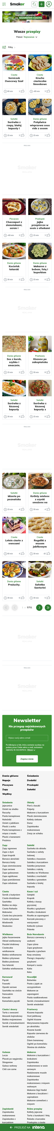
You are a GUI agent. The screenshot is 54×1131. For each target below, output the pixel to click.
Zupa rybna (32, 944)
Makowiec (7, 912)
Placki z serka (9, 826)
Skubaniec (7, 926)
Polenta (30, 929)
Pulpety (30, 809)
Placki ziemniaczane (37, 816)
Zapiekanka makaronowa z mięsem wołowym (38, 1083)
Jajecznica (7, 805)
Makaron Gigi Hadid (37, 1090)
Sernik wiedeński (35, 1004)
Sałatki (14, 119)
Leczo (5, 1055)
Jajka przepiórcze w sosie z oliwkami (40, 225)
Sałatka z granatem (37, 879)
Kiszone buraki (34, 1030)
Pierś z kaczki (33, 805)
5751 (29, 607)
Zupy (5, 789)
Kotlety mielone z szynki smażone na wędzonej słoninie (39, 502)
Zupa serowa (8, 869)
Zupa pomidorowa (11, 879)
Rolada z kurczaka (36, 1119)
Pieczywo (14, 219)
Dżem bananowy (35, 1040)
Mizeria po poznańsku (14, 498)
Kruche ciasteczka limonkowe (40, 81)
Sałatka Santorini (40, 586)
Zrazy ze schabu (35, 833)
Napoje (6, 780)
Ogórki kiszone (34, 1019)
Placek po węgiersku (12, 1059)
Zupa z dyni (8, 852)
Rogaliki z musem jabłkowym (40, 543)
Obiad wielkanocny (11, 941)
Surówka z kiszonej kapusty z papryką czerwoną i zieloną (40, 411)
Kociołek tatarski (14, 268)
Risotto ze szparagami (38, 915)
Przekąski (40, 219)
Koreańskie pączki (11, 1001)
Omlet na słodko (10, 809)
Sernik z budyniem (11, 894)
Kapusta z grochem (36, 951)
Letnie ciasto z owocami (14, 542)
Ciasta (14, 75)
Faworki (6, 983)
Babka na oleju (9, 905)
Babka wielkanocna (12, 954)
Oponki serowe (9, 987)
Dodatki (31, 780)
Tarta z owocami (10, 1012)
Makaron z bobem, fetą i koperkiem (40, 269)
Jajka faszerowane (11, 937)
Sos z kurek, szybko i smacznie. (14, 362)
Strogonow (7, 1062)
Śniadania (33, 775)
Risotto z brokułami (36, 912)
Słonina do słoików (36, 1047)
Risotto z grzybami (36, 908)
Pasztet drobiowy (10, 944)
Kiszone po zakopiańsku (40, 361)
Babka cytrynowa (10, 958)
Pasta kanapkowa (11, 816)
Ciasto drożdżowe (11, 898)
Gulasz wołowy (9, 1065)
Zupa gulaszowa (10, 872)
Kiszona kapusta (35, 1012)
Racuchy (6, 812)
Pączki (5, 980)
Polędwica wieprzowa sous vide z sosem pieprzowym (40, 127)
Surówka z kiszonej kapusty (14, 406)
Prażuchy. (14, 584)
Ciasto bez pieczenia (12, 915)
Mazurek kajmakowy (12, 1016)
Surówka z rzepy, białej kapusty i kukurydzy (14, 127)
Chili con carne (9, 1069)
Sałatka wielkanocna (12, 968)
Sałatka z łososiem (36, 859)
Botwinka (31, 980)
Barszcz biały (8, 862)
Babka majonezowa (12, 1019)
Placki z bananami (11, 837)
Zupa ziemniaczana (11, 866)
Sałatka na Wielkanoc (38, 872)
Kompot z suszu (34, 965)
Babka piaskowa (10, 961)
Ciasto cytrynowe (10, 919)
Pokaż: (27, 37)
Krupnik (30, 898)
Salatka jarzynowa (36, 866)
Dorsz (30, 823)
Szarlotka (7, 901)
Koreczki (6, 997)
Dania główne (40, 119)
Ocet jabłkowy (34, 1016)
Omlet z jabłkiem (10, 823)
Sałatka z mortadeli (37, 876)
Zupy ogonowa (9, 848)
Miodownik (7, 922)
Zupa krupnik (8, 855)
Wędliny (7, 793)
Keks (29, 972)
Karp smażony (34, 954)
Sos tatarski (8, 965)
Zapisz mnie (27, 758)
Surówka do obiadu (36, 848)
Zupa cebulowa (9, 883)
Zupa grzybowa (34, 948)
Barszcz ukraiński (10, 859)
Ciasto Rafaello (9, 908)
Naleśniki (6, 819)
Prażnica (6, 840)
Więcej (30, 750)
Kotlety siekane (34, 819)
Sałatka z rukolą (35, 869)
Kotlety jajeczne (34, 1112)
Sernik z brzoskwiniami (38, 1001)
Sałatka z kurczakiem (37, 862)
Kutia (29, 968)
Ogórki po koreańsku (37, 1044)
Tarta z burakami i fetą (38, 1115)
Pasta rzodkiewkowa (37, 997)
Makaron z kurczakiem (38, 812)
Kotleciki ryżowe (35, 926)
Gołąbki (31, 894)
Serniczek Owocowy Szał (14, 79)
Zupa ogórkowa (10, 876)
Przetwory (40, 356)
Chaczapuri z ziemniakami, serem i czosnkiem (14, 226)
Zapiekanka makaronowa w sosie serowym (37, 1066)
